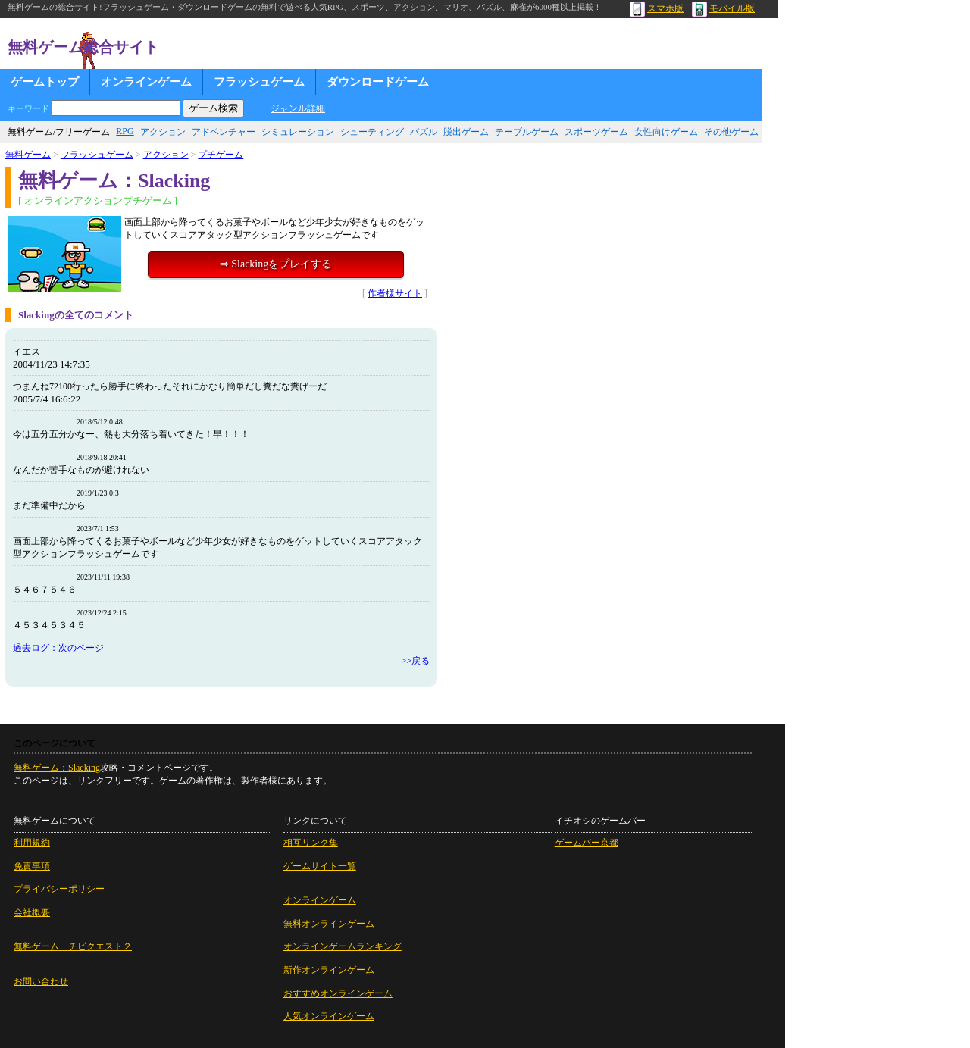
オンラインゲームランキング (342, 946)
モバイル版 (723, 8)
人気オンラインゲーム (328, 1016)
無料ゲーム (28, 154)
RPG (124, 131)
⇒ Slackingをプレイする (276, 264)
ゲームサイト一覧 (319, 866)
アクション (163, 132)
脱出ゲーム (466, 132)
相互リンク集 (310, 842)
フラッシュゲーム (259, 82)
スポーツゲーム (596, 132)
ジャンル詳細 (298, 108)
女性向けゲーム (666, 132)
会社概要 (32, 912)
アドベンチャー (223, 132)
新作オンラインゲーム (328, 970)
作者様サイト (395, 293)
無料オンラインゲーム (328, 923)
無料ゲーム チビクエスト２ (73, 946)
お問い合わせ (41, 981)
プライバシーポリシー (59, 889)
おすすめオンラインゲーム (338, 993)
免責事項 (32, 866)
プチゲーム (220, 154)
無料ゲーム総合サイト (83, 47)
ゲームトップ (45, 82)
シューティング (372, 132)
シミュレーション (297, 132)
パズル (423, 132)
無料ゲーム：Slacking (57, 767)
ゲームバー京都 (586, 842)
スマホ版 (657, 8)
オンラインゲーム (146, 82)
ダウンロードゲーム (378, 82)
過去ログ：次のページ (58, 648)
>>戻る (415, 660)
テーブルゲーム (527, 132)
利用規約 (32, 842)
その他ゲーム (731, 132)
